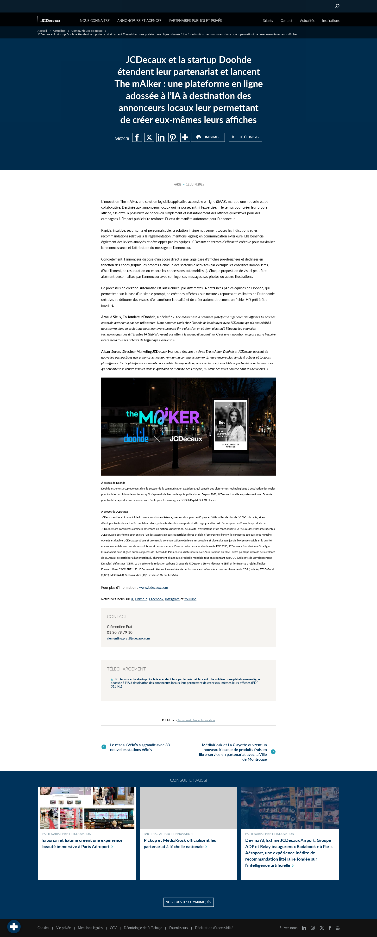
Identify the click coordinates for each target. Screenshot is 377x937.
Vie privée (63, 927)
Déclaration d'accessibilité (214, 927)
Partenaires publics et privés (195, 21)
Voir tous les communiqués (188, 901)
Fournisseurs (178, 927)
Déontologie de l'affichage (143, 927)
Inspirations (330, 21)
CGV (113, 927)
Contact (286, 21)
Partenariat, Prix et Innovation (196, 720)
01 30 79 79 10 (119, 632)
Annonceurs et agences (139, 21)
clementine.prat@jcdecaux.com (128, 638)
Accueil (42, 30)
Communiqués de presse (86, 30)
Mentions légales (90, 927)
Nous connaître (95, 21)
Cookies (43, 927)
